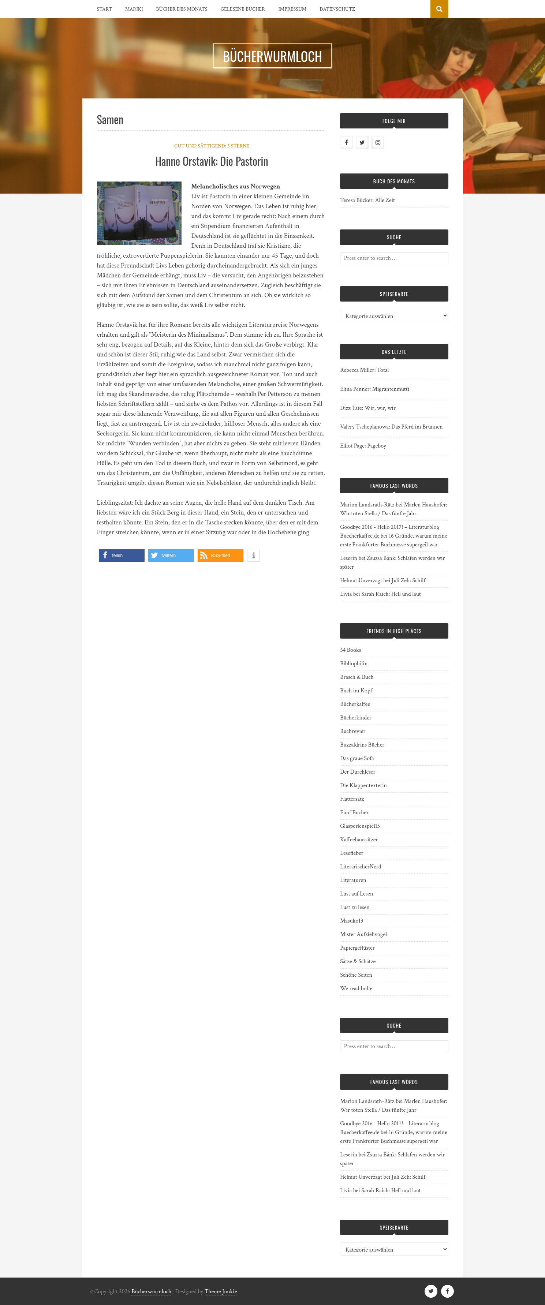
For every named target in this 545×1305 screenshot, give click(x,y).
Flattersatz (352, 799)
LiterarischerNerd (360, 867)
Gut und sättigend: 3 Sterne (211, 146)
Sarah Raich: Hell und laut (391, 594)
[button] (122, 555)
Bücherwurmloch (151, 1291)
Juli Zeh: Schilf (408, 580)
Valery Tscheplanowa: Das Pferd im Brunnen (391, 427)
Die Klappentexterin (363, 785)
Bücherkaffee (355, 704)
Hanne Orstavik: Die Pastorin (211, 161)
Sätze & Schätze (358, 961)
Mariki (134, 9)
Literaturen (353, 880)
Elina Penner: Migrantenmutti (374, 389)
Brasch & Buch (357, 677)
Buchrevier (352, 731)
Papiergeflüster (357, 948)
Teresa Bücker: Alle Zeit (367, 200)
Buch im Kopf (356, 691)
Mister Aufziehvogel (363, 934)
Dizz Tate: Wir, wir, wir (368, 408)
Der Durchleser (357, 772)
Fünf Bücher (354, 812)
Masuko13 (351, 921)
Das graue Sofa (357, 758)
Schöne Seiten (356, 975)
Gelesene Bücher (243, 9)
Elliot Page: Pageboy (363, 446)
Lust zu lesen (355, 907)
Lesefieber (351, 853)
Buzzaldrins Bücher (362, 745)
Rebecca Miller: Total (364, 370)
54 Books (350, 650)
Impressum (292, 9)
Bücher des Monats (182, 9)
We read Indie (356, 988)
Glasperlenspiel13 (360, 826)
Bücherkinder (356, 718)
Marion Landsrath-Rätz (367, 505)
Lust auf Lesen (356, 894)
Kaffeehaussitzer (359, 840)
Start (104, 9)
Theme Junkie (221, 1291)
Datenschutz (337, 9)
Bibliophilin (353, 664)
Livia (346, 594)
